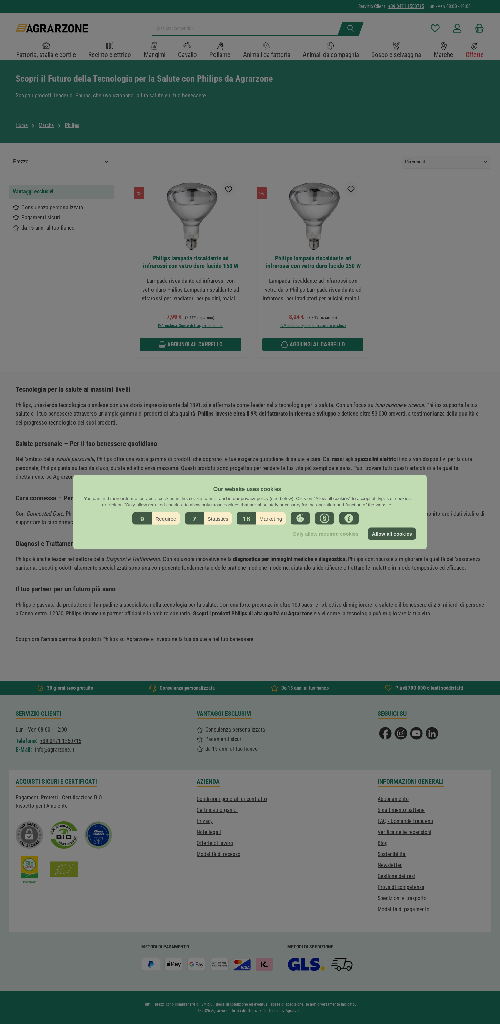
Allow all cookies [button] (392, 534)
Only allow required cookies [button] (325, 534)
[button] (156, 518)
